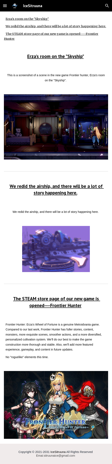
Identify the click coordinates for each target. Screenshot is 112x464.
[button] (5, 5)
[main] (56, 56)
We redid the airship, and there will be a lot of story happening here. (56, 26)
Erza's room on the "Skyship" (27, 19)
